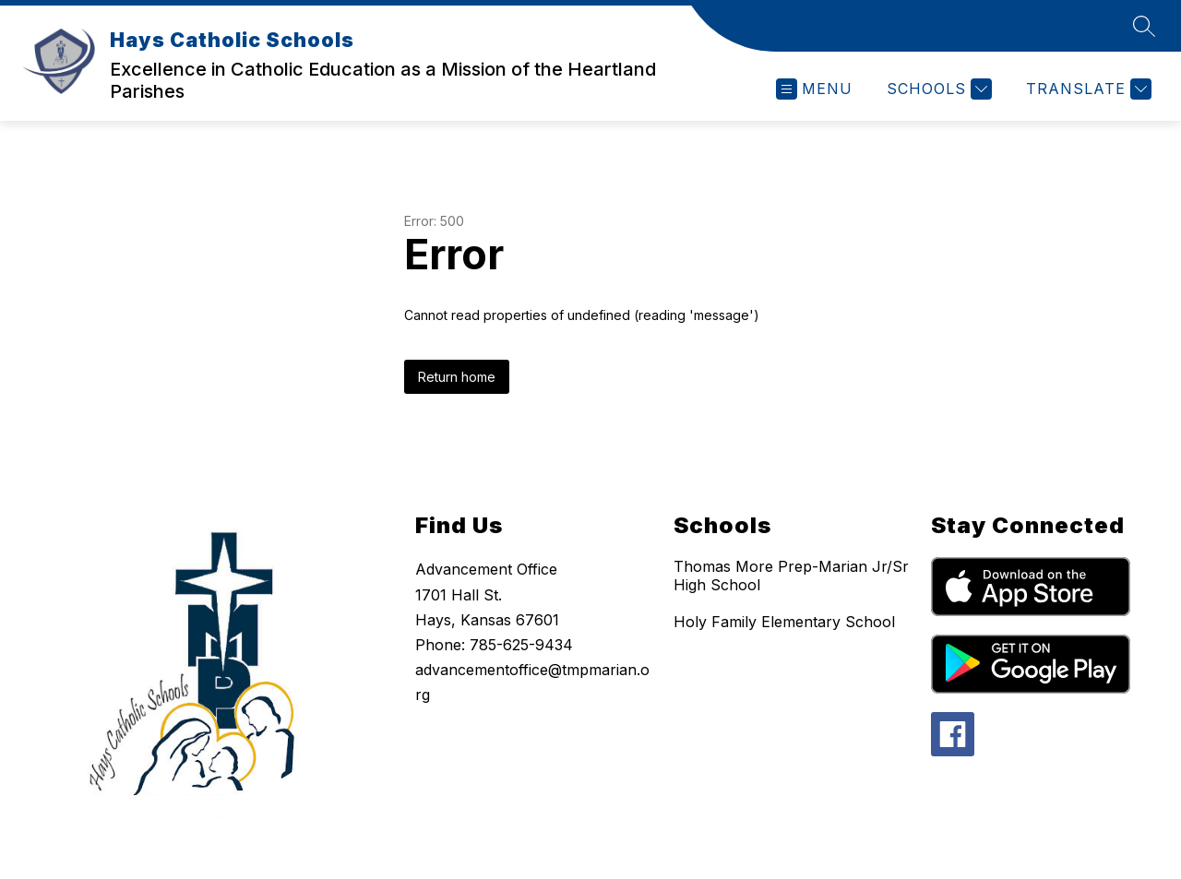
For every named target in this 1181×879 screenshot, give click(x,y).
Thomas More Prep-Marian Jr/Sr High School (791, 575)
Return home (456, 377)
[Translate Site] (1086, 89)
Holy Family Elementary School (784, 621)
